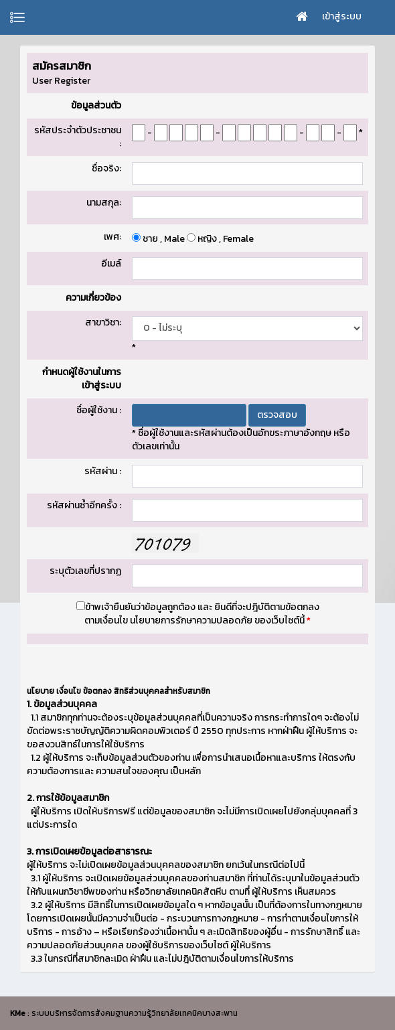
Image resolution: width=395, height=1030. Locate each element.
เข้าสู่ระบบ (342, 16)
